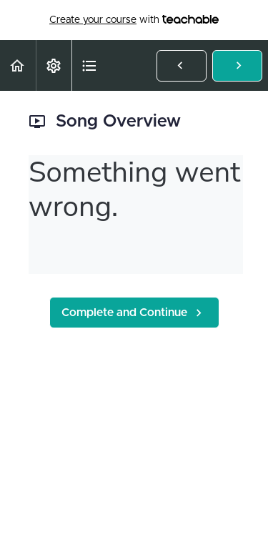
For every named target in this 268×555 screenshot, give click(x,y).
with (134, 20)
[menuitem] (53, 65)
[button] (18, 65)
